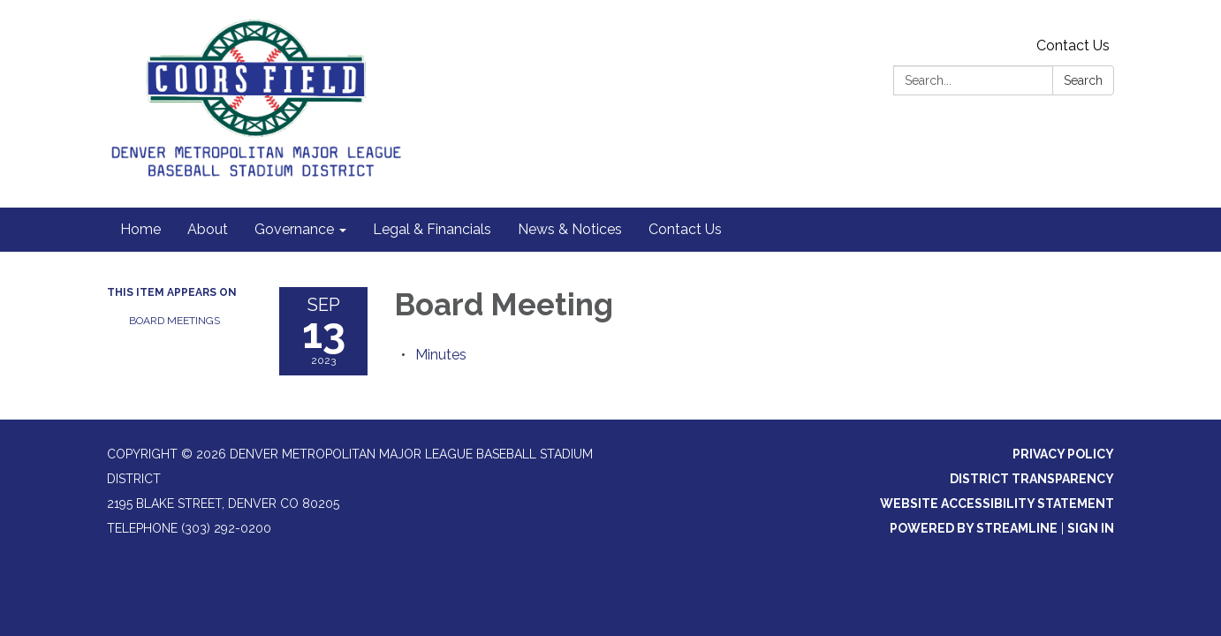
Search (1083, 80)
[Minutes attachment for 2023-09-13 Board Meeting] (440, 354)
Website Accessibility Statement (997, 503)
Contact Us (1073, 45)
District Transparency (1032, 479)
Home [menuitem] (140, 229)
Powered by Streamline (974, 528)
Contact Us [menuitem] (685, 229)
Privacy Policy (1063, 454)
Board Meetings (174, 320)
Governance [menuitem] (294, 229)
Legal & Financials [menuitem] (432, 229)
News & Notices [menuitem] (570, 229)
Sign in (1090, 528)
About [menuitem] (207, 229)
